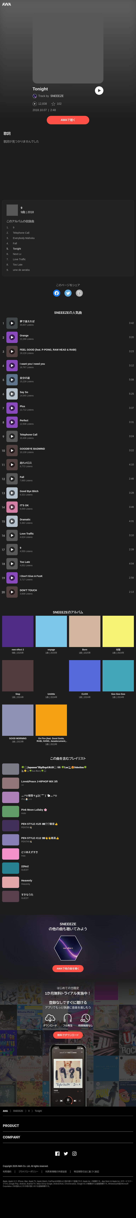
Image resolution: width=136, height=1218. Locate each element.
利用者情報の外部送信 (56, 1171)
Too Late (17, 264)
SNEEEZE (57, 95)
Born (84, 649)
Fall (15, 243)
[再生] (99, 90)
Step (17, 694)
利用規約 (7, 1171)
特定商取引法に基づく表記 (86, 1171)
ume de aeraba (21, 270)
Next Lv (17, 254)
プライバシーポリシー (28, 1171)
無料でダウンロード (68, 1035)
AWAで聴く (68, 120)
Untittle (51, 694)
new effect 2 (18, 649)
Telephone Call (21, 232)
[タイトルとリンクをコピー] (79, 293)
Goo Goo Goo (118, 694)
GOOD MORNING (18, 738)
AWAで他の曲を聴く (68, 968)
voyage (51, 649)
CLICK (84, 694)
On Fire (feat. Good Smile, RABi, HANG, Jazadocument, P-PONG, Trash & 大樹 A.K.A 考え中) (51, 742)
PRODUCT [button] (11, 1126)
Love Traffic (19, 259)
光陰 (118, 649)
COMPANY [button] (11, 1137)
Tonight (38, 1111)
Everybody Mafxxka (24, 238)
